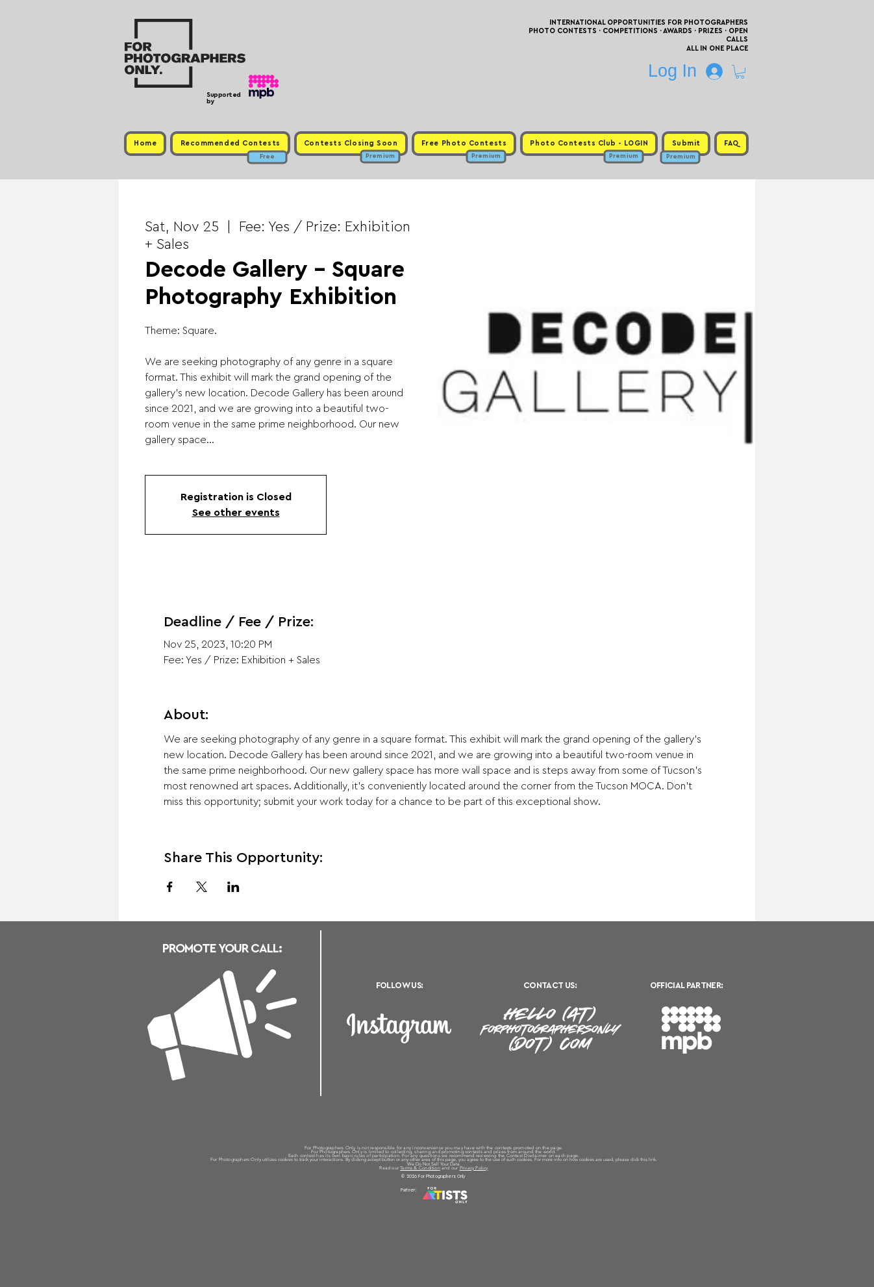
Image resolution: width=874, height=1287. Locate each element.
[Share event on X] (201, 887)
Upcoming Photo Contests (364, 1206)
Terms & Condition (420, 1168)
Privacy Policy (474, 1168)
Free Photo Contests (416, 1206)
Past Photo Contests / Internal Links (479, 1206)
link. (653, 1159)
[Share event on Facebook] (170, 887)
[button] (740, 72)
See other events (236, 512)
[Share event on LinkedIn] (233, 887)
